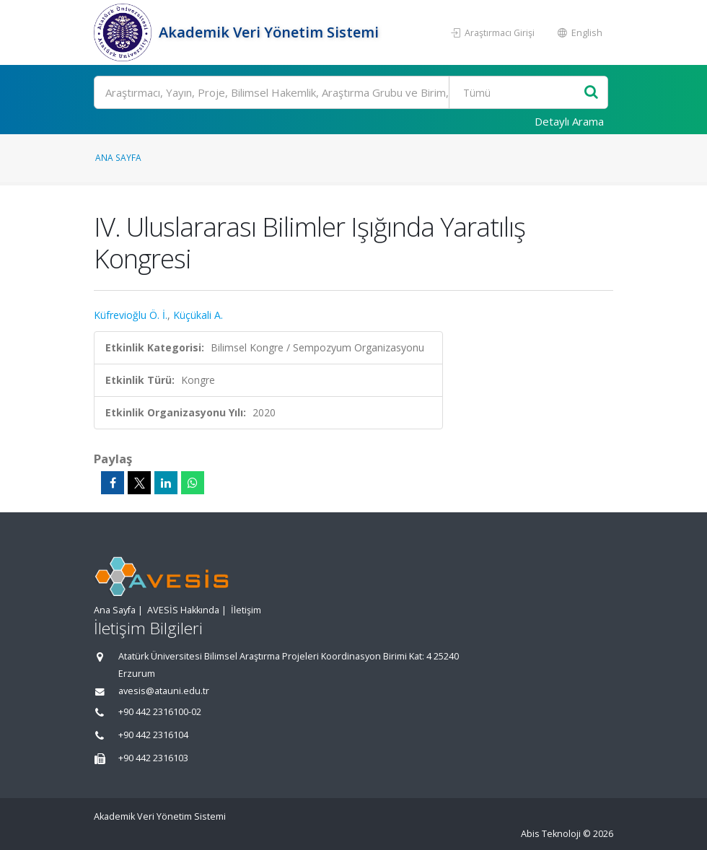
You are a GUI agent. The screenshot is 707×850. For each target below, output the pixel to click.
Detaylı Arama (569, 121)
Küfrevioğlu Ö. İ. (130, 315)
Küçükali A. (198, 315)
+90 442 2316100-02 (159, 712)
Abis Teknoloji (551, 834)
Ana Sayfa (118, 157)
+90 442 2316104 (153, 735)
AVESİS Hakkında (183, 610)
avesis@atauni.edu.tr (163, 691)
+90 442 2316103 (153, 758)
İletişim (246, 610)
